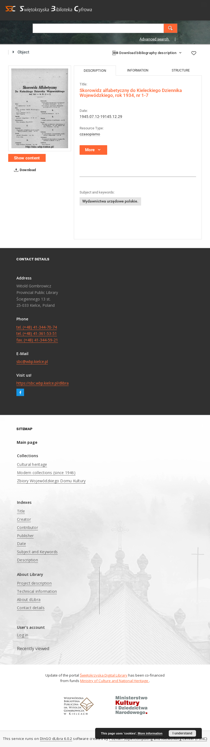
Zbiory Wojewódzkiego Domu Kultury (51, 480)
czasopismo (90, 134)
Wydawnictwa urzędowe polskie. (110, 201)
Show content (27, 158)
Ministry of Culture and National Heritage (114, 680)
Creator (24, 519)
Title (21, 511)
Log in (22, 635)
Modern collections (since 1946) (46, 472)
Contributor (27, 527)
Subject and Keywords (37, 551)
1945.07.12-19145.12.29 (101, 116)
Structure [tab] (181, 70)
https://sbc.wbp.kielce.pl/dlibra (42, 383)
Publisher (25, 535)
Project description (34, 583)
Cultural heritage (32, 464)
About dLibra (28, 599)
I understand (182, 733)
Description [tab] (95, 71)
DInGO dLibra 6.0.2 (56, 738)
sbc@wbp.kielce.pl (32, 361)
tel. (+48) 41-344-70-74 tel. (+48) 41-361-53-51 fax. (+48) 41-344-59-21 (37, 334)
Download (24, 170)
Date (21, 543)
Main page (27, 442)
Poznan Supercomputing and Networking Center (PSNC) (158, 738)
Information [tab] (137, 70)
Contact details (31, 607)
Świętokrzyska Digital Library (103, 675)
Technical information (37, 591)
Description (27, 560)
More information (150, 733)
